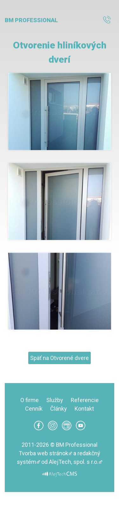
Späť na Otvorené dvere (59, 358)
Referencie (85, 400)
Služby (54, 400)
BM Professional (31, 20)
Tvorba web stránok (43, 453)
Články (58, 408)
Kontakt (84, 408)
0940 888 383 (108, 20)
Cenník (34, 408)
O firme (29, 400)
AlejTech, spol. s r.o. (73, 461)
